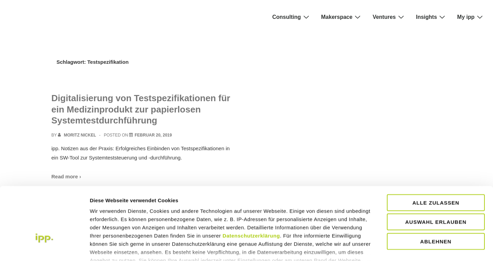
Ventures (389, 17)
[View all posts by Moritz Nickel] (77, 135)
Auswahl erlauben (435, 174)
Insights (431, 17)
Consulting (291, 17)
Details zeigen (414, 247)
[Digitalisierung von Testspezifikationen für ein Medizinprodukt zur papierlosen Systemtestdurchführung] (153, 135)
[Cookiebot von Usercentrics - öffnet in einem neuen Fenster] (44, 247)
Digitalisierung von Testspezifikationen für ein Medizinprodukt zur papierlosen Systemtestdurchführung (140, 109)
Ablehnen (435, 194)
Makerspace (342, 17)
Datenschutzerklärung (251, 188)
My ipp (470, 17)
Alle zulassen (435, 155)
